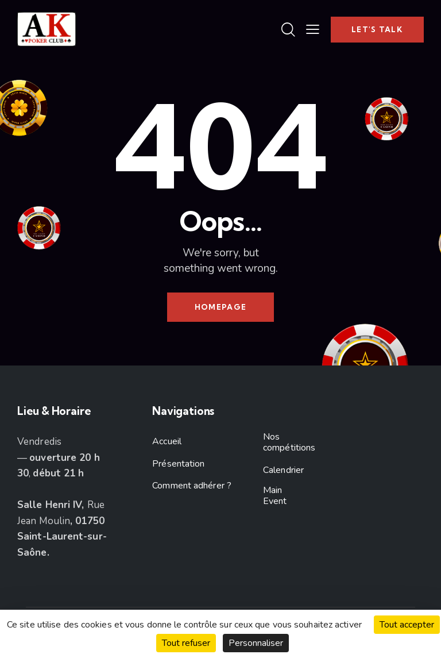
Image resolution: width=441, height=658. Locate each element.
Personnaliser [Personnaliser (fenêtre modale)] (256, 643)
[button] (312, 29)
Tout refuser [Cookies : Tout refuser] (186, 643)
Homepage (220, 306)
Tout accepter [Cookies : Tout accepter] (407, 624)
